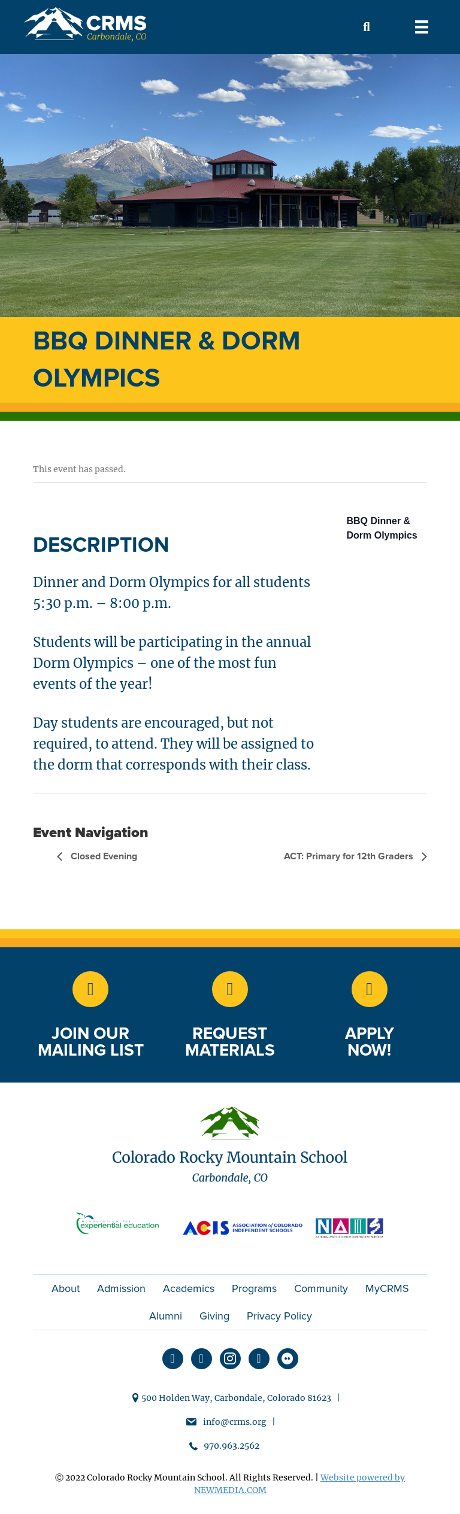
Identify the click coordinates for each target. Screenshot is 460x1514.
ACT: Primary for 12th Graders (350, 856)
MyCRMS (387, 1288)
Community (321, 1288)
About (66, 1288)
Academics (188, 1288)
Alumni (165, 1316)
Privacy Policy (279, 1316)
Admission (121, 1288)
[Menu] (422, 27)
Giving (214, 1316)
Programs (254, 1288)
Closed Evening (102, 856)
